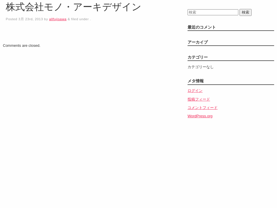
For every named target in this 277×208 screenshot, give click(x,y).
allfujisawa (57, 19)
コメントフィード (203, 107)
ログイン (195, 90)
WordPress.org (200, 116)
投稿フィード (199, 99)
